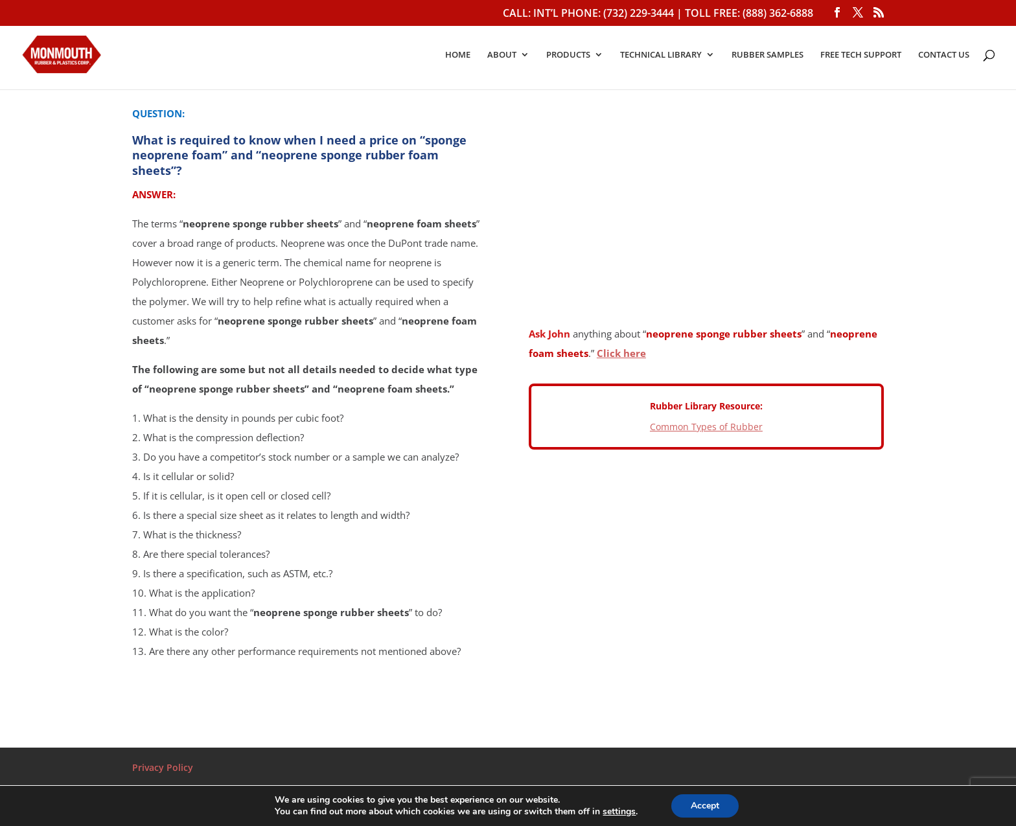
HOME (457, 55)
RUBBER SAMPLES (767, 55)
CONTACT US (943, 55)
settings (619, 812)
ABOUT (501, 55)
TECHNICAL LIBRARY (661, 55)
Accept (705, 805)
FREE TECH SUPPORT (860, 55)
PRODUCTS (568, 55)
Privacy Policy (162, 767)
